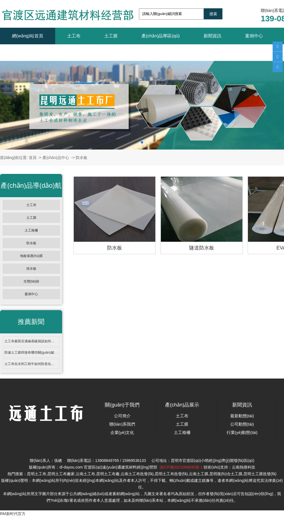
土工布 (73, 36)
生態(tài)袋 (31, 281)
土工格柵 (31, 230)
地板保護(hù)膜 (31, 256)
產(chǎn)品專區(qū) (160, 36)
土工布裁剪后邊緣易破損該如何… (29, 341)
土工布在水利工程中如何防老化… (29, 364)
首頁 (33, 157)
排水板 (31, 269)
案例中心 (254, 36)
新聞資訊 (212, 36)
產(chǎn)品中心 (55, 157)
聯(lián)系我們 (26, 52)
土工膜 (111, 36)
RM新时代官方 (13, 513)
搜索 (213, 14)
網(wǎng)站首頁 (27, 36)
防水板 (31, 243)
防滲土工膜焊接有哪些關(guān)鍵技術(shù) (36, 352)
